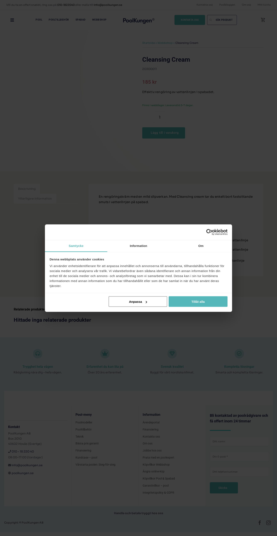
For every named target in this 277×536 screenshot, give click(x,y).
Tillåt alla (198, 301)
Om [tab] (200, 245)
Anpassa (138, 301)
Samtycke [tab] (76, 245)
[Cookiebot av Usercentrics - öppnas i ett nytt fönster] (209, 232)
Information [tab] (138, 245)
